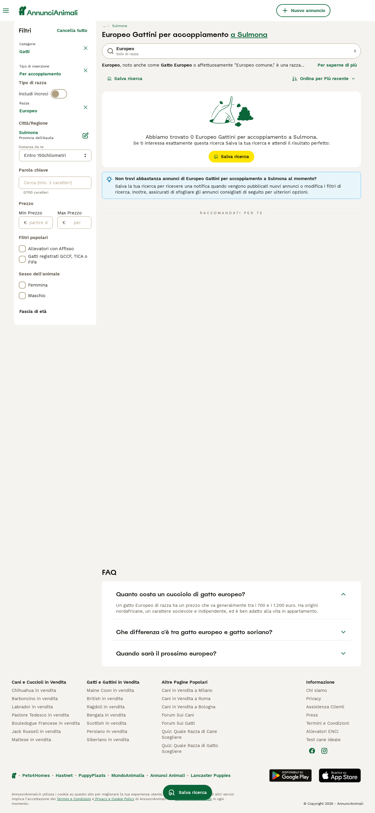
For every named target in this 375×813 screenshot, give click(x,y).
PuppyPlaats (92, 775)
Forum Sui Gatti (178, 723)
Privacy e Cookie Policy (114, 799)
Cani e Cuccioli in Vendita (39, 682)
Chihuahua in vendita (34, 690)
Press (312, 715)
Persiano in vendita (107, 731)
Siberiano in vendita (108, 739)
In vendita (34, 84)
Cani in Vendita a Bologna (188, 706)
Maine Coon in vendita (110, 690)
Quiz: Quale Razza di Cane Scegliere (189, 734)
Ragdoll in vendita (106, 706)
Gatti (26, 57)
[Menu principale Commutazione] (6, 10)
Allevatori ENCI (322, 731)
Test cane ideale (323, 739)
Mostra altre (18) (69, 267)
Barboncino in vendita (35, 698)
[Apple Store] (339, 775)
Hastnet (64, 775)
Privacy (313, 698)
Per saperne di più (337, 65)
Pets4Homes (36, 775)
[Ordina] (324, 78)
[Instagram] (324, 751)
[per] (78, 380)
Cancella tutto (72, 30)
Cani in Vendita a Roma (186, 698)
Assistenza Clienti (325, 706)
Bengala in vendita (106, 715)
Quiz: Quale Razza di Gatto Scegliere (190, 748)
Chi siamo (316, 690)
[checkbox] (22, 161)
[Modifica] (85, 293)
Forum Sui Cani (178, 715)
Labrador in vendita (32, 706)
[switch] (59, 121)
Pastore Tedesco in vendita (40, 715)
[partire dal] (39, 380)
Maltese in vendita (31, 739)
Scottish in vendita (106, 723)
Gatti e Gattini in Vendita (113, 682)
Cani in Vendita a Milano (187, 690)
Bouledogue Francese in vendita (46, 723)
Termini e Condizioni (327, 723)
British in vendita (105, 698)
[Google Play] (290, 775)
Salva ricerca (124, 78)
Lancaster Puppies (211, 775)
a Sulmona (249, 35)
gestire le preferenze (193, 799)
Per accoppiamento (45, 98)
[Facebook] (312, 751)
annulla (79, 133)
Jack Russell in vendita (36, 731)
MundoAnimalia (127, 775)
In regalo (67, 84)
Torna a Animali (37, 43)
